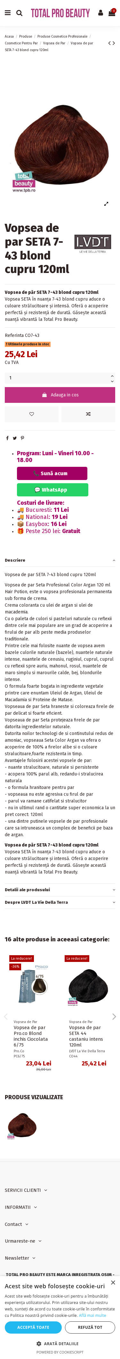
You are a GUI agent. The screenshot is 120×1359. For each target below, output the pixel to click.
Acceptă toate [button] (33, 1327)
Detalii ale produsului (60, 889)
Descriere (60, 560)
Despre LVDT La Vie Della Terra (60, 902)
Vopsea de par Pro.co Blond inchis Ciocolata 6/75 (31, 1036)
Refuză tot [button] (90, 1327)
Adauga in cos (60, 395)
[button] (60, 1343)
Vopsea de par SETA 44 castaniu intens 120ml (86, 1036)
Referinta (14, 335)
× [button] (112, 1283)
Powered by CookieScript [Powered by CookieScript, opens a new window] (60, 1352)
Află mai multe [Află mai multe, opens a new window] (92, 1315)
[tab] (60, 560)
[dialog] (60, 1317)
